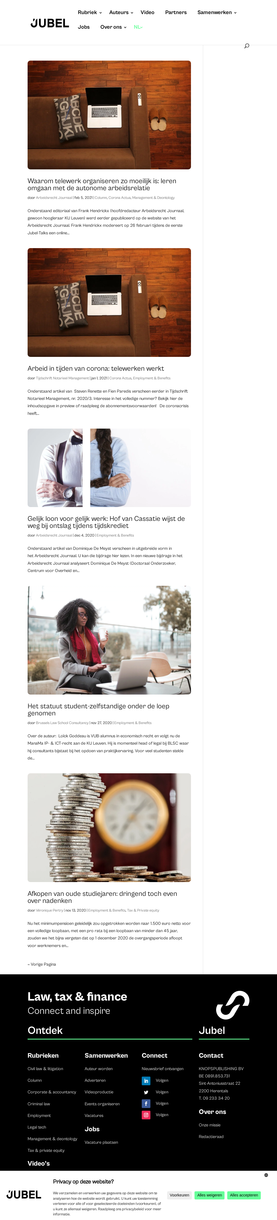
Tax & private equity (46, 1150)
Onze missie (209, 1125)
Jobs (84, 27)
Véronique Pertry (49, 910)
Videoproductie (99, 1092)
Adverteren (95, 1080)
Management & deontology (52, 1138)
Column (101, 198)
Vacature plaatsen (101, 1142)
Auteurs (118, 13)
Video (147, 13)
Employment (39, 1115)
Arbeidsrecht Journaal (54, 198)
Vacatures (94, 1115)
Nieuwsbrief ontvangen (162, 1068)
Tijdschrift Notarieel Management (62, 378)
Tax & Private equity (143, 910)
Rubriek (87, 13)
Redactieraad (211, 1136)
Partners (176, 13)
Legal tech (37, 1127)
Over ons (111, 27)
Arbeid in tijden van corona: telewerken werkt (96, 368)
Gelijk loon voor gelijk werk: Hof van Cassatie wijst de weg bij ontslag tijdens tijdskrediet (106, 522)
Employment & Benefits (151, 378)
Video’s (39, 1164)
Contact (211, 1056)
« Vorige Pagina (42, 964)
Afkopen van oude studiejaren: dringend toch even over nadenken (102, 897)
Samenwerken (214, 13)
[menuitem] (138, 32)
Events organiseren (102, 1103)
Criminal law (39, 1103)
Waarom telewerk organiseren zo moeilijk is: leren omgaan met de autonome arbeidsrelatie (102, 184)
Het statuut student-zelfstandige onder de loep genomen (98, 709)
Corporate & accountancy (52, 1092)
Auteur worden (99, 1068)
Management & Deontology (153, 198)
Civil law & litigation (45, 1068)
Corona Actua (119, 198)
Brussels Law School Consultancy (62, 723)
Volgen (162, 1080)
